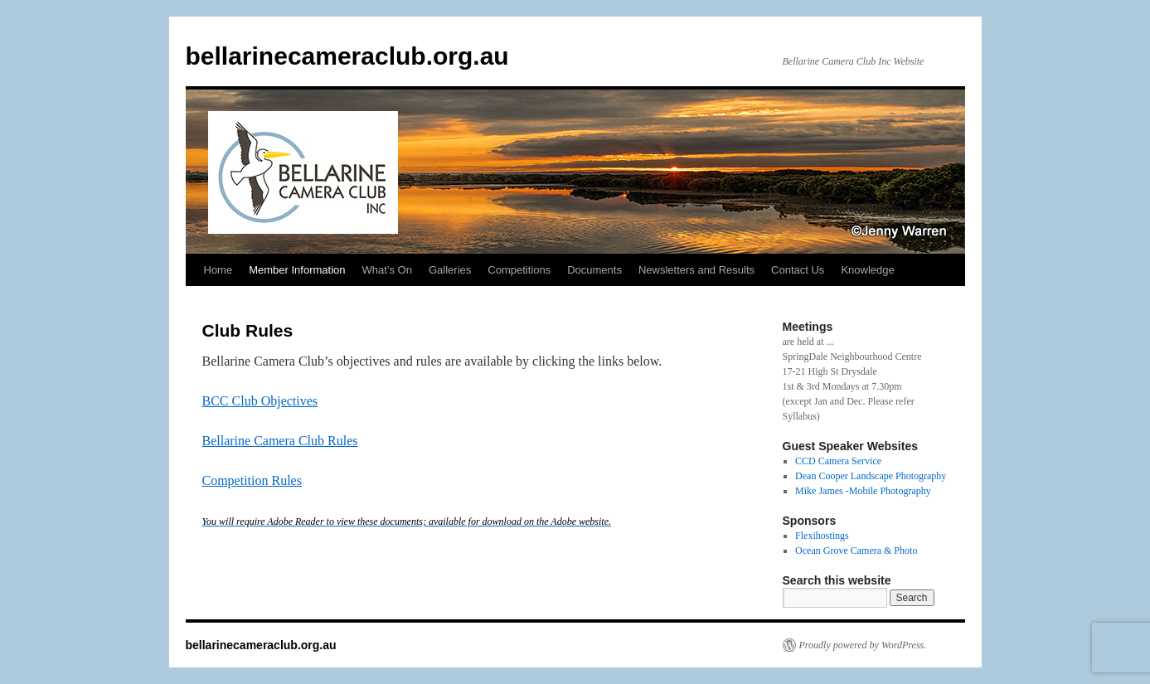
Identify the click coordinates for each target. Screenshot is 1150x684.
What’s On (387, 270)
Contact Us (797, 270)
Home (218, 270)
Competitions (519, 270)
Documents (594, 270)
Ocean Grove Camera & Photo (856, 550)
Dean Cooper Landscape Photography (870, 476)
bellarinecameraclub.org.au (347, 56)
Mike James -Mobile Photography (863, 491)
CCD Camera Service (838, 461)
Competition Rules (252, 480)
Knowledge (867, 270)
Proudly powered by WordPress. (863, 645)
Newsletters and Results (696, 270)
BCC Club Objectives (260, 401)
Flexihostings (822, 535)
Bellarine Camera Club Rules (280, 441)
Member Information (297, 270)
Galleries (450, 270)
